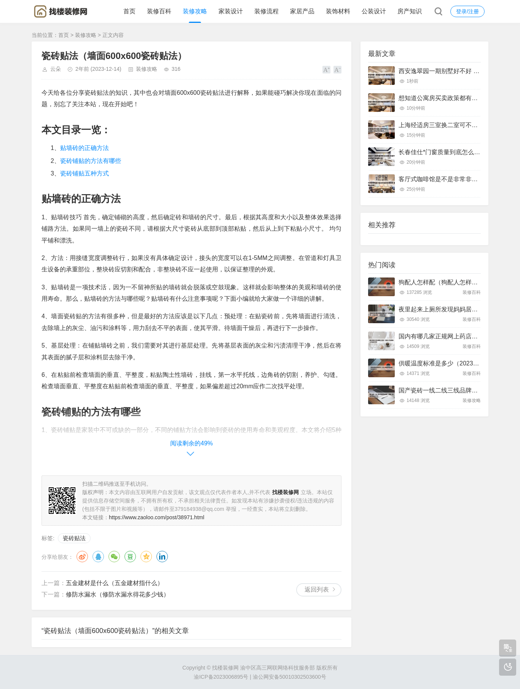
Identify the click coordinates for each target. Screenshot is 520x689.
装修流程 (266, 11)
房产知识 (409, 11)
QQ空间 (146, 556)
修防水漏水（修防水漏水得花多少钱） (117, 594)
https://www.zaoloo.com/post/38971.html (156, 517)
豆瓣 (130, 556)
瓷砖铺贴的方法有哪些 (90, 161)
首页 (129, 11)
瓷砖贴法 (74, 538)
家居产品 (302, 11)
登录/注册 (467, 11)
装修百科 (159, 11)
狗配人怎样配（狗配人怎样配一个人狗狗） (456, 282)
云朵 (55, 69)
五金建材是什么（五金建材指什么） (114, 583)
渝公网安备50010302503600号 (289, 677)
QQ (98, 556)
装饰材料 (338, 11)
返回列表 (317, 589)
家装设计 (231, 11)
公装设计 (374, 11)
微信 (114, 556)
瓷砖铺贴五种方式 (84, 173)
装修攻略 (195, 11)
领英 (162, 556)
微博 (82, 556)
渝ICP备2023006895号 (221, 677)
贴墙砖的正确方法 (84, 148)
